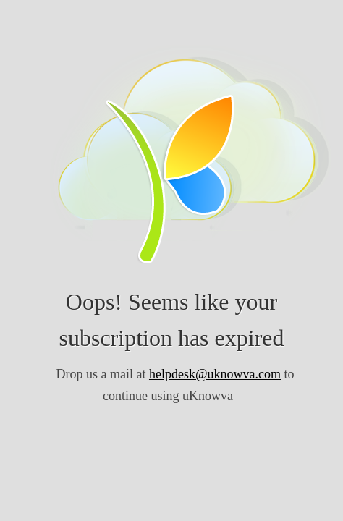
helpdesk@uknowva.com (215, 374)
